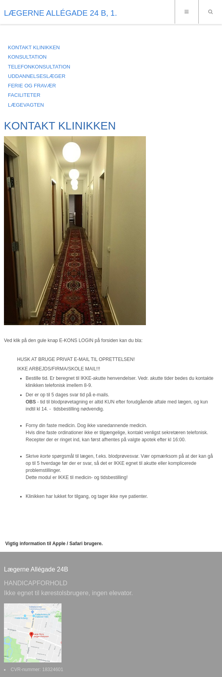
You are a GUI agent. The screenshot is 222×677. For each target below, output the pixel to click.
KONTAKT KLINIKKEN (34, 47)
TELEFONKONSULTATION (39, 67)
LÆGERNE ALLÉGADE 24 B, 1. (60, 13)
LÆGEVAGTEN (26, 105)
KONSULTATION (27, 57)
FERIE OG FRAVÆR (32, 86)
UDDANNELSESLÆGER (36, 76)
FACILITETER (24, 95)
